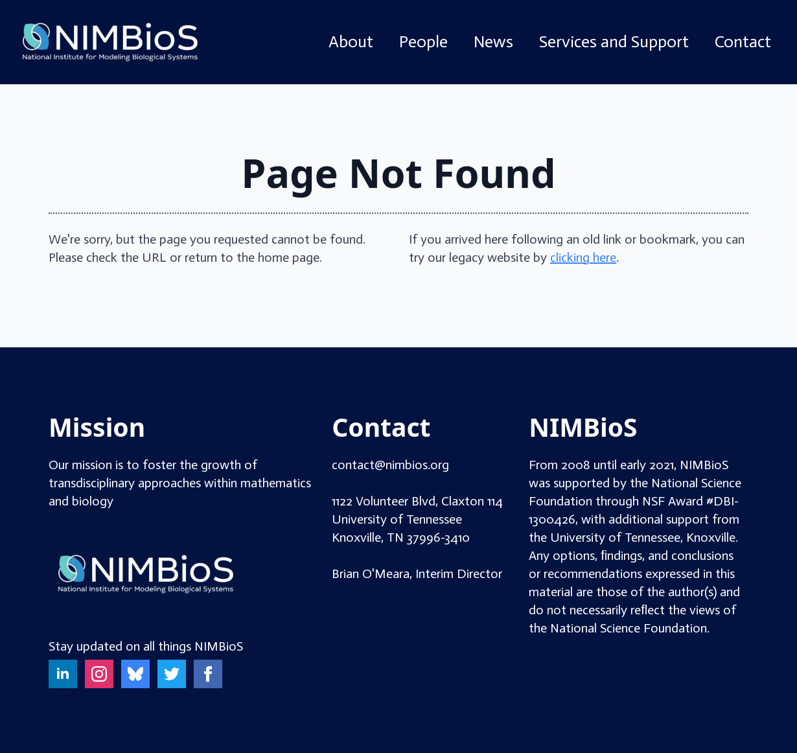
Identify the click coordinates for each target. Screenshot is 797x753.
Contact (743, 42)
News (493, 42)
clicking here (583, 257)
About (351, 42)
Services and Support (614, 42)
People (423, 42)
